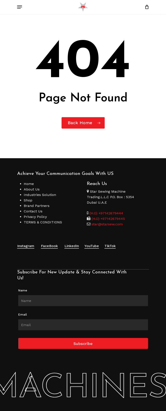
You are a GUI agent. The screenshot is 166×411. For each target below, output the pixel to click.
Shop (28, 200)
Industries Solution (40, 195)
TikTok (110, 246)
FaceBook (49, 246)
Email (22, 314)
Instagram (25, 246)
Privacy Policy (35, 217)
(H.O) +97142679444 (106, 213)
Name (22, 290)
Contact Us (33, 211)
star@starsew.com (106, 224)
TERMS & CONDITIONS (43, 222)
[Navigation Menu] (19, 7)
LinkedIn (71, 246)
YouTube (91, 246)
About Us (32, 189)
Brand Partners (36, 206)
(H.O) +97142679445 (107, 219)
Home (29, 184)
